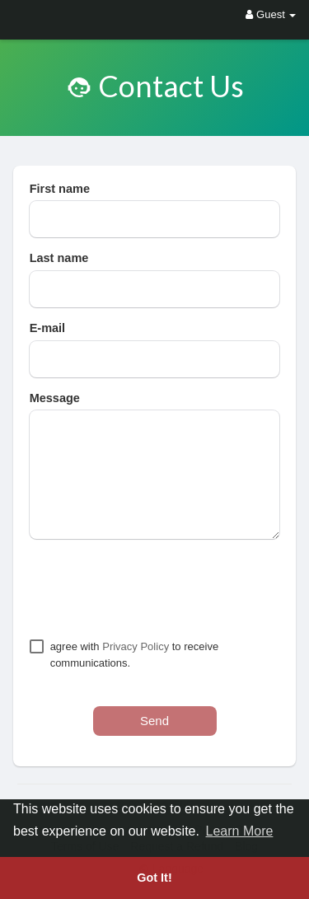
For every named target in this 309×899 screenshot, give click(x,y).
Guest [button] (271, 14)
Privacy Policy (135, 646)
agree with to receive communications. (134, 654)
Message (55, 398)
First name (60, 188)
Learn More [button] (240, 831)
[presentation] (155, 588)
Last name (59, 258)
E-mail (48, 328)
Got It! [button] (154, 877)
